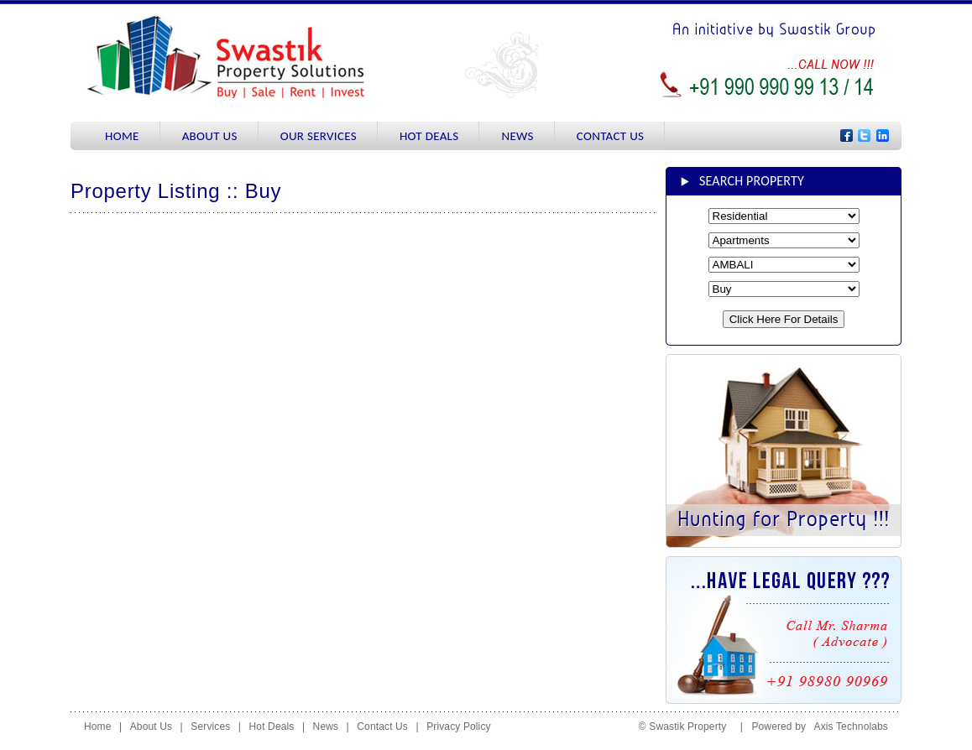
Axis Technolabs (851, 726)
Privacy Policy (458, 726)
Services (210, 726)
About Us (151, 726)
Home (98, 726)
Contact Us (382, 726)
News (326, 726)
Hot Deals (272, 726)
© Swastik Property (687, 726)
